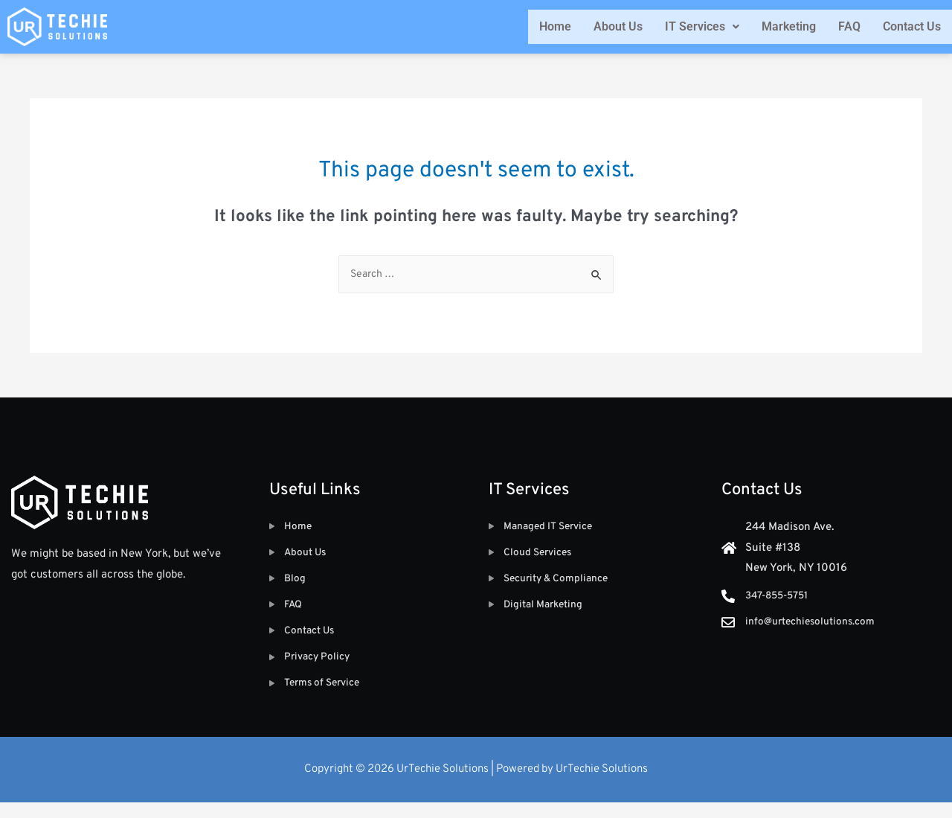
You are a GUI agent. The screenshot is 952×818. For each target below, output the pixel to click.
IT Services (702, 26)
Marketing (789, 26)
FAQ (849, 26)
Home (555, 26)
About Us (618, 26)
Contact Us (912, 26)
